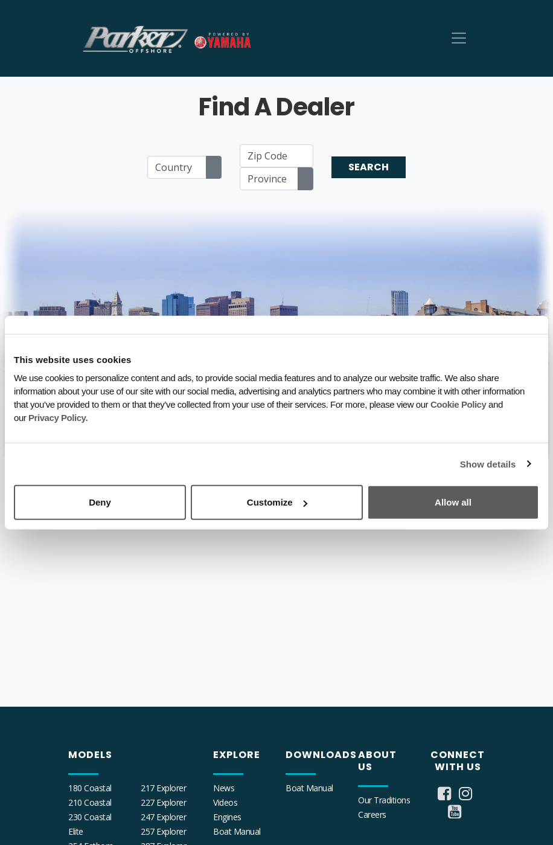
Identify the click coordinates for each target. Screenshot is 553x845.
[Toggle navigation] (459, 38)
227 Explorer (163, 802)
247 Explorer (163, 817)
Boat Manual (237, 831)
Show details (488, 463)
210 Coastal (90, 802)
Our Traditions (384, 800)
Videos (225, 802)
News (223, 788)
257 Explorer (163, 831)
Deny (100, 502)
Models (90, 755)
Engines (227, 817)
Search (368, 167)
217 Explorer (163, 788)
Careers (372, 814)
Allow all (453, 502)
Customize (277, 502)
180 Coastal (90, 788)
